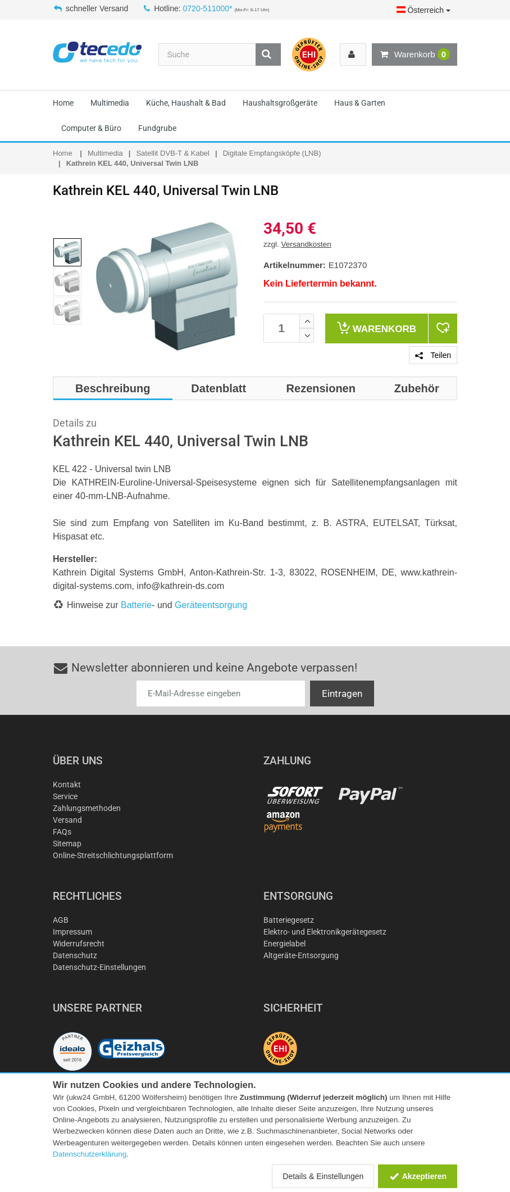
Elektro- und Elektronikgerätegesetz (324, 931)
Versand (67, 819)
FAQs (62, 831)
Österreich (423, 10)
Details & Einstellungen (323, 1176)
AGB (61, 919)
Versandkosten (306, 244)
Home (63, 102)
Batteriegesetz (288, 919)
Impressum (72, 931)
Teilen (433, 355)
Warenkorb (414, 54)
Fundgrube (157, 128)
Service (65, 796)
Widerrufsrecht (78, 943)
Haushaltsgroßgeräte (280, 102)
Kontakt (67, 784)
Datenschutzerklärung (89, 1154)
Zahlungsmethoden (87, 808)
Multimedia (109, 102)
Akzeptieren (418, 1176)
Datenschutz (75, 955)
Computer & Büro (91, 128)
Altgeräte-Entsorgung (301, 955)
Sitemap (67, 843)
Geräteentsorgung (211, 605)
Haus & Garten (359, 102)
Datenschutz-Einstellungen (99, 967)
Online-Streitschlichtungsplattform (113, 855)
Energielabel (284, 943)
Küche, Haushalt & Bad (186, 102)
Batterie (136, 605)
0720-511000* (208, 8)
